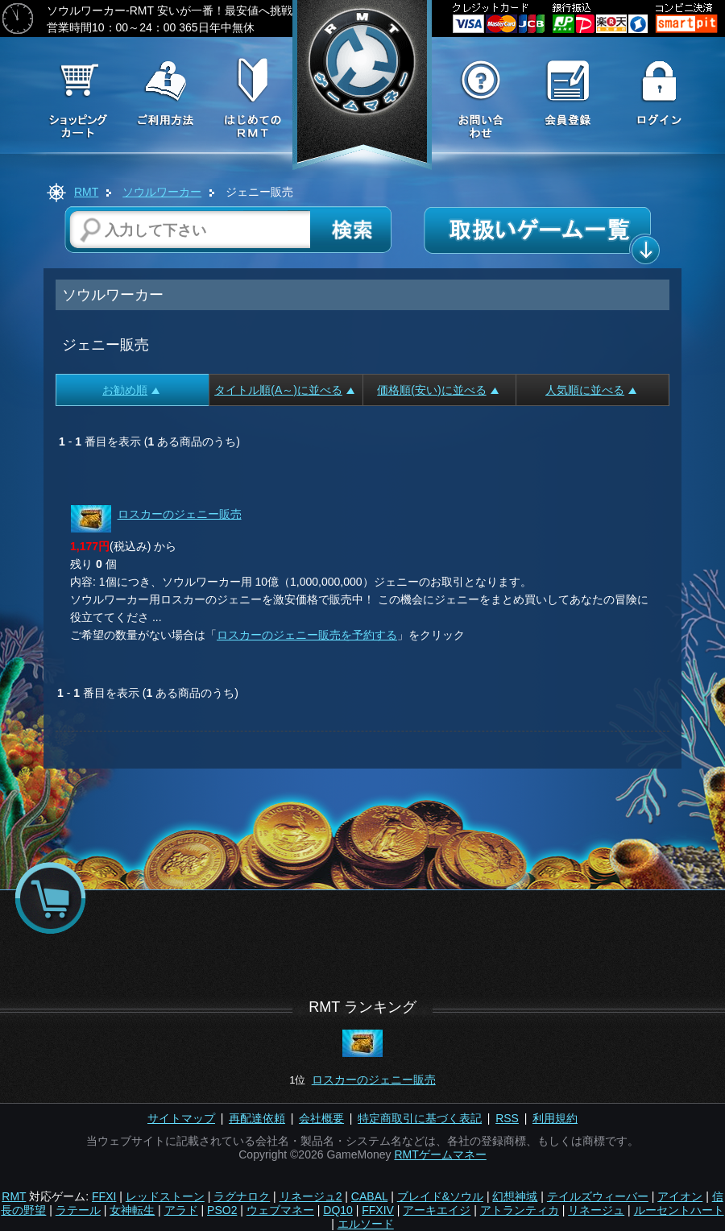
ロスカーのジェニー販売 (180, 514)
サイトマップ (181, 1118)
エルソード (366, 1223)
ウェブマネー (280, 1210)
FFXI (104, 1196)
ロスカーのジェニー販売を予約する (307, 634)
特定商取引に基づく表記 (420, 1118)
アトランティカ (519, 1210)
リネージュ (596, 1210)
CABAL (369, 1196)
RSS (507, 1118)
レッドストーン (165, 1196)
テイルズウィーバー (597, 1196)
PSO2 (222, 1210)
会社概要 (321, 1118)
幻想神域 (514, 1196)
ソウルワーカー (161, 191)
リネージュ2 (311, 1196)
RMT (86, 191)
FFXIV (378, 1210)
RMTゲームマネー (440, 1154)
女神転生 (132, 1210)
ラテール (78, 1210)
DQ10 (338, 1210)
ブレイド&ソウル (440, 1196)
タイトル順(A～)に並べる (284, 389)
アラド (181, 1210)
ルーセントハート (679, 1210)
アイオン (679, 1196)
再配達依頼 (257, 1118)
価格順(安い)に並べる (437, 389)
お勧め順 (131, 389)
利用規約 (555, 1118)
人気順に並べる (590, 389)
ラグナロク (241, 1196)
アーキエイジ (436, 1210)
